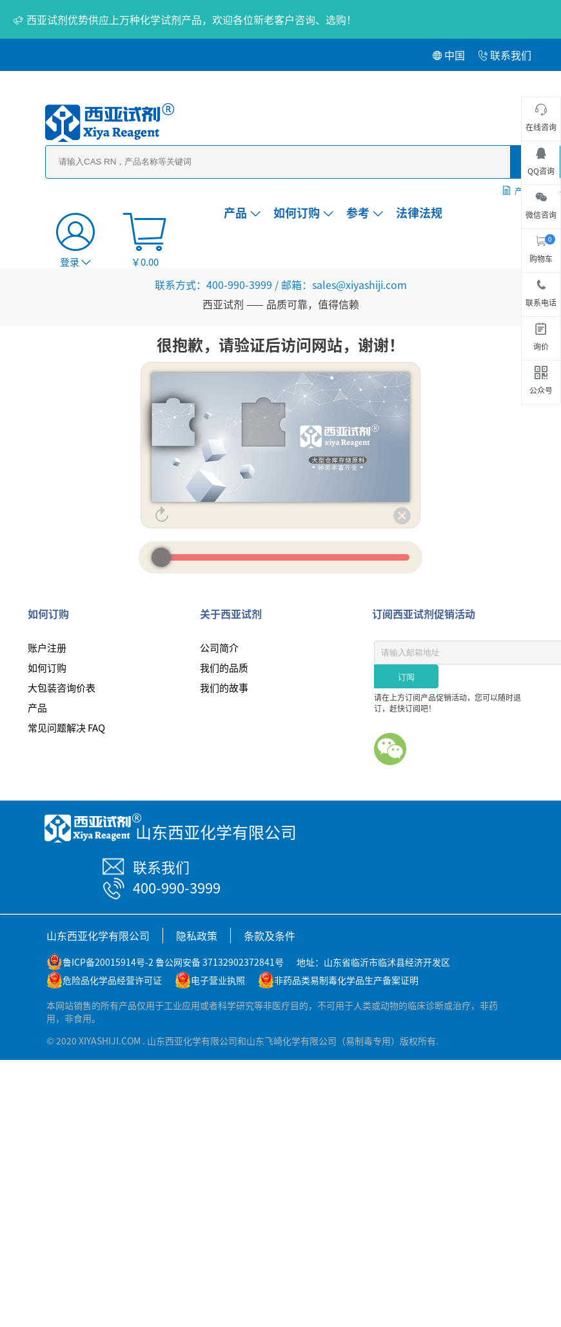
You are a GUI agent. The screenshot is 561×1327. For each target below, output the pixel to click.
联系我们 (504, 55)
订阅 (406, 677)
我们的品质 (224, 667)
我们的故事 (224, 687)
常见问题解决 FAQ (66, 727)
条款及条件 (269, 935)
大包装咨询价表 (61, 687)
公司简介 (219, 647)
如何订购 (303, 212)
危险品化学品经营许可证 (112, 979)
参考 (364, 212)
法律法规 (419, 212)
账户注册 (47, 647)
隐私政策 (196, 935)
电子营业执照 (218, 979)
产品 (242, 212)
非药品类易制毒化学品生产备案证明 (346, 979)
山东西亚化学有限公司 (98, 935)
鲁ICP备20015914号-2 (108, 961)
